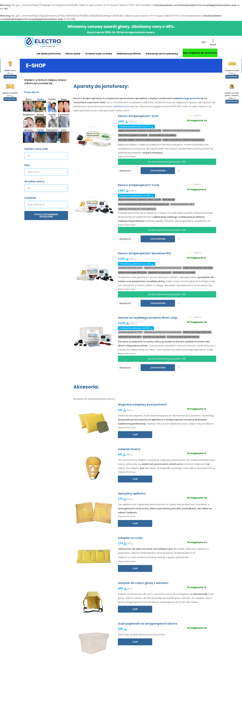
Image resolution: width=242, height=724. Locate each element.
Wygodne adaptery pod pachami (142, 404)
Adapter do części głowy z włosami (232, 90)
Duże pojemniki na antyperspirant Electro (147, 624)
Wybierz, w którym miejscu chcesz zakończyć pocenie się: (45, 82)
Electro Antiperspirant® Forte (138, 185)
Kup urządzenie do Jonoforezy (200, 52)
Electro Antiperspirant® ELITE (138, 116)
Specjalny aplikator (10, 89)
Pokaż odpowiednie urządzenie (46, 215)
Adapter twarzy (10, 66)
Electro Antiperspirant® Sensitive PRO (144, 253)
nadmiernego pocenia (186, 98)
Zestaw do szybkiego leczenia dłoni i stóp (147, 318)
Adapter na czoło (232, 66)
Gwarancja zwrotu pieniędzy (162, 53)
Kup (135, 434)
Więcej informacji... (127, 156)
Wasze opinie (73, 53)
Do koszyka (10, 76)
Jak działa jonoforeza (48, 53)
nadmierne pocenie (123, 106)
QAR (204, 42)
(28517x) (197, 116)
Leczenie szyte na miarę (98, 53)
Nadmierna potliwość (129, 53)
